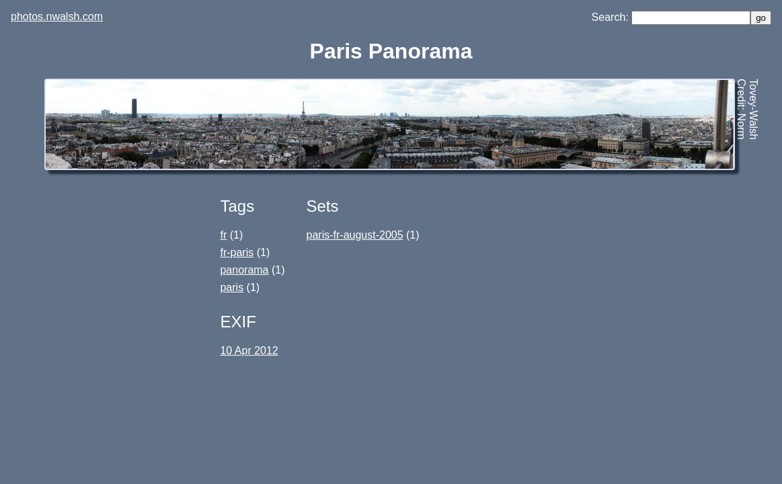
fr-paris (236, 252)
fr (223, 235)
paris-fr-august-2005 (355, 235)
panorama (244, 270)
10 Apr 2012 (249, 350)
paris (231, 287)
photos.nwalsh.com (57, 16)
